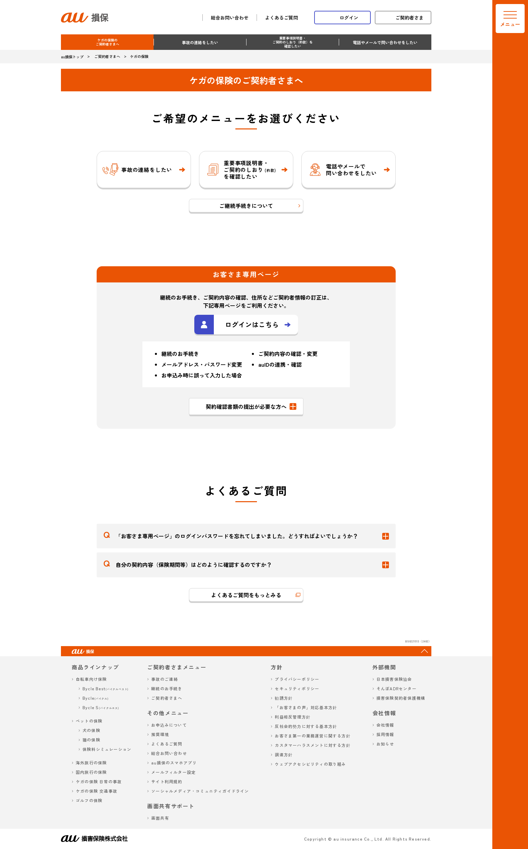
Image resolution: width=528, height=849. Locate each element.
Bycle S (100, 707)
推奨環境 (160, 734)
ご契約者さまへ (166, 698)
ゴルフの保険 (89, 800)
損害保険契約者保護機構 (400, 698)
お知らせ (385, 744)
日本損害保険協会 (394, 679)
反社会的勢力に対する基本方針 (306, 726)
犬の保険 (91, 730)
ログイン (348, 17)
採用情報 (385, 734)
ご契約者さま (409, 17)
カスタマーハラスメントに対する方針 (312, 745)
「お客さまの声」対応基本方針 (306, 707)
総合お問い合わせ (230, 17)
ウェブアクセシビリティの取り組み (310, 764)
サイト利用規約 (166, 781)
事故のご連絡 (164, 679)
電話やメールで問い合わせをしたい (385, 42)
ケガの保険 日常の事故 (99, 781)
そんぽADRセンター (396, 688)
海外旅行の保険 (91, 762)
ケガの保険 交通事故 (96, 791)
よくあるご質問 (281, 17)
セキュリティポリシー (297, 688)
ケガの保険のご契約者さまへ (107, 42)
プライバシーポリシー (297, 679)
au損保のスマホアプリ (174, 762)
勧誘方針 (284, 698)
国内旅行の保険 (91, 772)
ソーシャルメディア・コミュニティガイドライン (200, 791)
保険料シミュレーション (106, 749)
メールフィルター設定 (173, 772)
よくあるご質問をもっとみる (246, 595)
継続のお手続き (166, 688)
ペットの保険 (89, 721)
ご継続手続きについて (246, 206)
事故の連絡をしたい (200, 42)
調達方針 (284, 754)
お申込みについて (169, 725)
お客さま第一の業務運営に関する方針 (312, 735)
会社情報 (385, 725)
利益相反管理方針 (292, 717)
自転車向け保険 (91, 679)
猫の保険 (91, 739)
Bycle (95, 698)
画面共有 (160, 818)
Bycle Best (105, 688)
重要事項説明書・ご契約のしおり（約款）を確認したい (292, 42)
